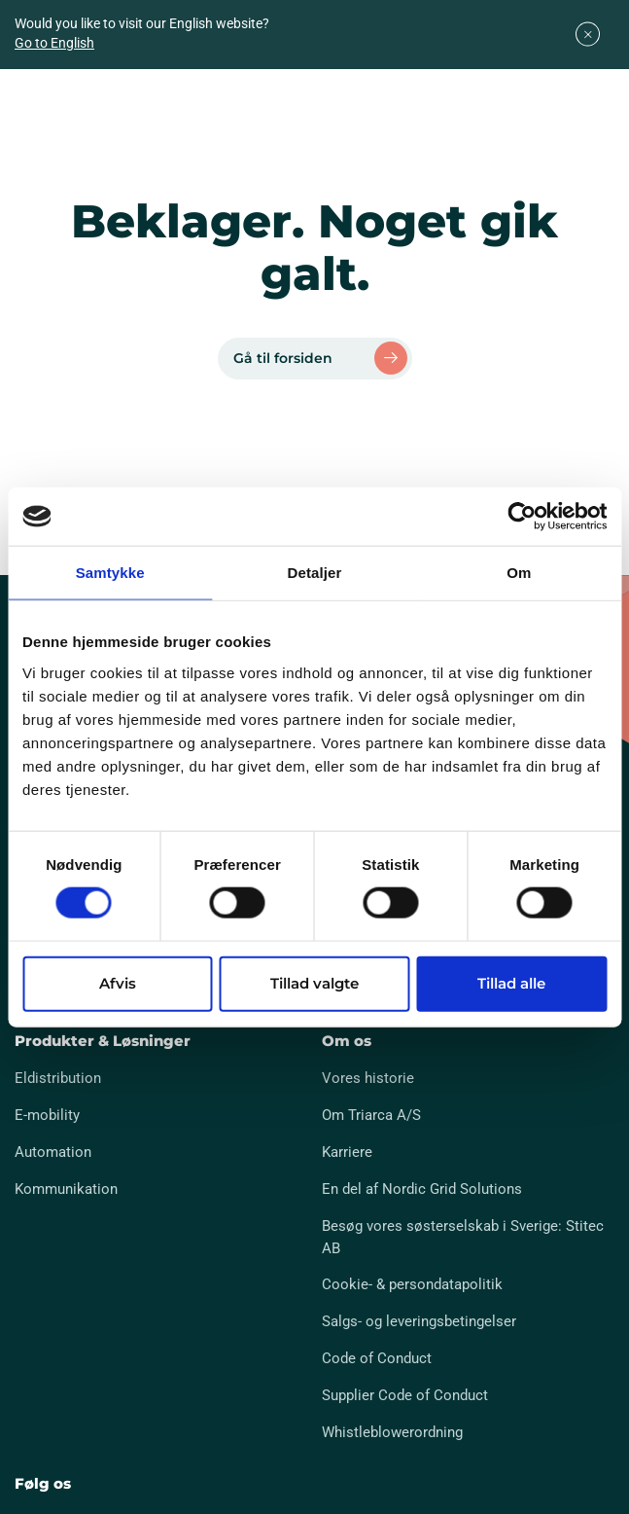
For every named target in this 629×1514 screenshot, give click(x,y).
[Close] (588, 34)
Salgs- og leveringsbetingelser (419, 1321)
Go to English (54, 43)
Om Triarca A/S (371, 1115)
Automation (53, 1152)
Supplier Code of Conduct (405, 1395)
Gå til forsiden (282, 358)
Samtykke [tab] (110, 572)
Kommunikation (66, 1189)
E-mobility (47, 1115)
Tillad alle (511, 982)
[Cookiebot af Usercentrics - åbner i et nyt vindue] (522, 516)
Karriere (347, 1152)
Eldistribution (58, 1078)
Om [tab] (519, 572)
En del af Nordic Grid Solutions (422, 1189)
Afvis (117, 982)
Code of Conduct (377, 1358)
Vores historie (368, 1078)
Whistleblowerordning (392, 1432)
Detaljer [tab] (315, 572)
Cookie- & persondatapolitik (412, 1284)
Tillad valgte (314, 982)
